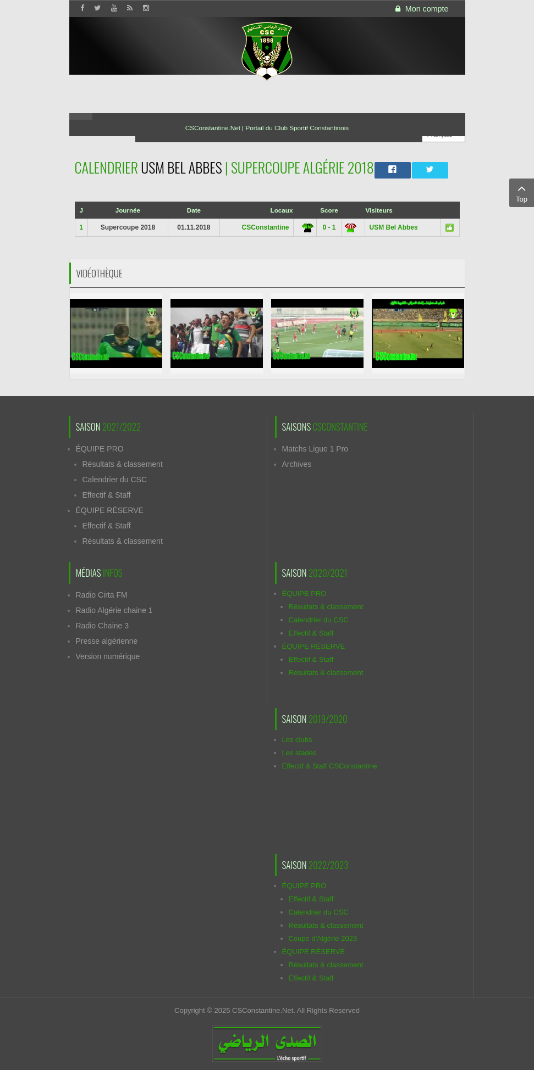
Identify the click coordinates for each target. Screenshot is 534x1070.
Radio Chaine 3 (102, 625)
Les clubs (297, 739)
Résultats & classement (122, 464)
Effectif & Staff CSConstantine (329, 766)
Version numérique (108, 656)
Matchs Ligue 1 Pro (315, 448)
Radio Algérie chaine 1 (114, 610)
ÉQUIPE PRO (100, 448)
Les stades (299, 753)
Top (521, 192)
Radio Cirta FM (102, 594)
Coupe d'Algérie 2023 (323, 938)
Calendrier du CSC (114, 479)
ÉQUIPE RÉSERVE (110, 510)
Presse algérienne (107, 641)
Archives (297, 464)
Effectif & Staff (106, 495)
